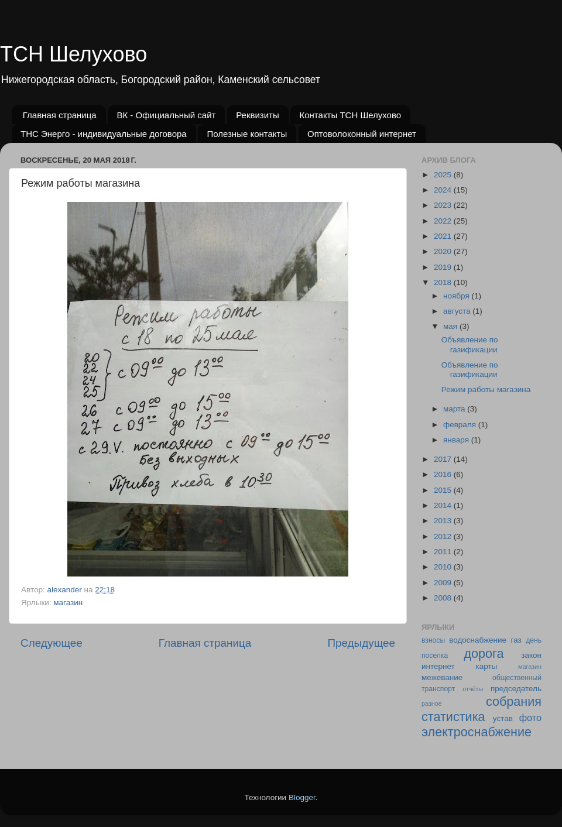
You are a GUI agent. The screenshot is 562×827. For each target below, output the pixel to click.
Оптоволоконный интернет (361, 134)
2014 (444, 505)
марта (455, 408)
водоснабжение (477, 640)
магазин (68, 602)
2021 (444, 236)
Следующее (51, 643)
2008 (444, 597)
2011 (444, 551)
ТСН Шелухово (73, 54)
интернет (438, 666)
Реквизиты (257, 115)
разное (432, 703)
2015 (444, 490)
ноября (457, 295)
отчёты (472, 688)
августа (457, 311)
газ (516, 640)
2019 (444, 267)
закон (531, 655)
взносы (433, 640)
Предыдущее (361, 643)
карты (486, 666)
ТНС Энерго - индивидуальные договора (103, 134)
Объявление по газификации (469, 344)
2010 (444, 566)
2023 (444, 205)
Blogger (302, 797)
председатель (516, 688)
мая (451, 326)
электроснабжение (477, 732)
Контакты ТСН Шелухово (350, 115)
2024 (444, 190)
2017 (444, 459)
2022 (444, 221)
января (457, 439)
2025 (444, 174)
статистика (453, 716)
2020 (444, 251)
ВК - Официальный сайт (165, 115)
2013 (444, 520)
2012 (444, 536)
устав (503, 718)
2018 (444, 282)
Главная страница (60, 115)
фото (530, 717)
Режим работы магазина (485, 389)
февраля (460, 424)
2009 (444, 582)
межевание (442, 677)
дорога (483, 653)
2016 (444, 474)
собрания (514, 701)
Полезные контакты (247, 134)
